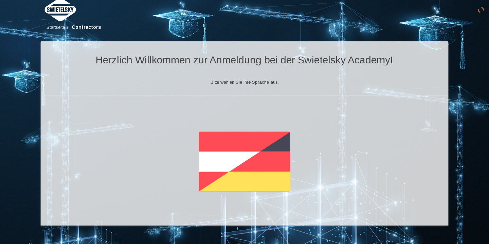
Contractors (86, 27)
